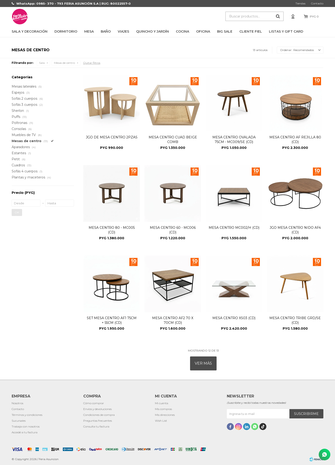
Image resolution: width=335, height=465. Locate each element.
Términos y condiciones (27, 415)
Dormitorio (65, 31)
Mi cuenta (161, 403)
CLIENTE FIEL (250, 31)
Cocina (182, 31)
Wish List (161, 420)
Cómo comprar (93, 403)
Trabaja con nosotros (26, 426)
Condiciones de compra (99, 415)
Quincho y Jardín (152, 31)
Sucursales (19, 420)
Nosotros (17, 403)
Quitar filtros (91, 63)
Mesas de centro (64, 63)
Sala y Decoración (29, 31)
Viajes (123, 31)
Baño (106, 31)
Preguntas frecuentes (97, 420)
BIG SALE (224, 31)
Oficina (203, 31)
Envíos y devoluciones (97, 409)
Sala (42, 63)
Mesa (89, 31)
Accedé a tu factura (24, 432)
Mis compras (163, 409)
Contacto (317, 3)
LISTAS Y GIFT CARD (286, 31)
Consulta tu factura (96, 426)
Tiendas (300, 3)
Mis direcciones (165, 415)
